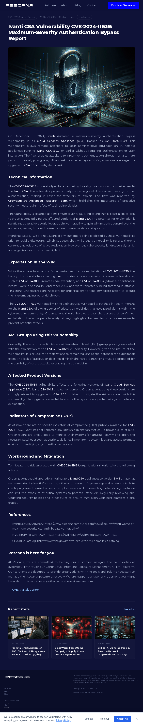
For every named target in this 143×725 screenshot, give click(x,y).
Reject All (104, 718)
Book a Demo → (123, 5)
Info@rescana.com (11, 700)
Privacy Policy (79, 689)
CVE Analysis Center (22, 17)
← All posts (84, 17)
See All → (129, 609)
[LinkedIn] (6, 705)
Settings (89, 718)
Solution (50, 5)
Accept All (122, 718)
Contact (92, 5)
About (65, 5)
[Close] (136, 718)
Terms (90, 689)
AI (96, 689)
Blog (78, 5)
